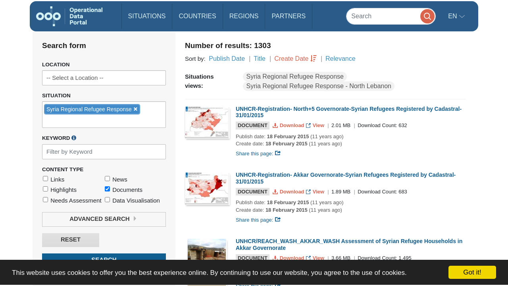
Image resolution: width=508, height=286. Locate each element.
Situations (147, 16)
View (315, 125)
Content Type (62, 169)
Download (289, 125)
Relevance (340, 58)
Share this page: (258, 154)
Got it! (472, 272)
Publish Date (227, 58)
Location (56, 65)
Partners (288, 16)
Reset (71, 239)
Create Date (291, 58)
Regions (244, 16)
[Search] (391, 16)
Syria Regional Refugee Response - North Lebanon (318, 86)
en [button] (453, 16)
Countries (197, 16)
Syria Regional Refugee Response (294, 76)
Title (260, 58)
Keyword (59, 138)
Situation (56, 96)
